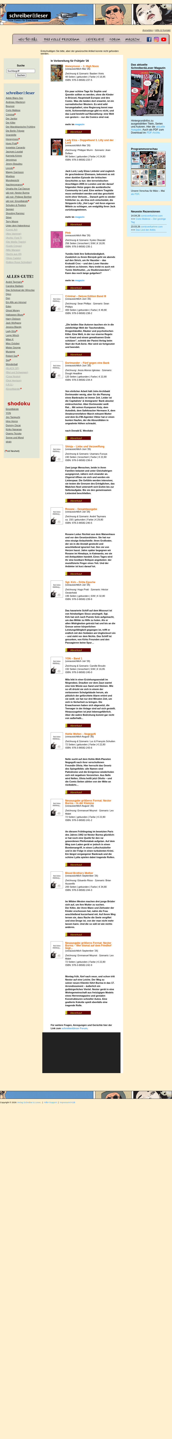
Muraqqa (10, 351)
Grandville (11, 135)
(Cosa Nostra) (13, 376)
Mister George (13, 347)
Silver (9, 217)
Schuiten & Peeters (16, 205)
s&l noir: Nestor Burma (17, 192)
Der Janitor (11, 118)
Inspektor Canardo (15, 147)
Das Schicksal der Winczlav (20, 290)
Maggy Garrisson (15, 172)
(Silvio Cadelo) (13, 258)
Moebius (10, 176)
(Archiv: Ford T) (14, 237)
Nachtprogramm (14, 184)
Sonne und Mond (15, 437)
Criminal (10, 114)
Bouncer (10, 106)
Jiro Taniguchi (13, 417)
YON (8, 413)
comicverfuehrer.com (152, 215)
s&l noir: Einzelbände (17, 201)
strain (9, 441)
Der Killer (10, 122)
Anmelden (148, 30)
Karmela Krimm (14, 155)
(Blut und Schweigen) (17, 372)
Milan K (10, 339)
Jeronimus (11, 159)
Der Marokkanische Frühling (20, 126)
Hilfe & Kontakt (163, 30)
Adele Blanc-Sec (14, 98)
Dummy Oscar (13, 425)
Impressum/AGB (67, 1102)
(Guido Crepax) (14, 246)
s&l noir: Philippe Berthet (18, 196)
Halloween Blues (14, 314)
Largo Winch (12, 335)
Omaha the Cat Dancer (18, 188)
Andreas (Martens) (15, 102)
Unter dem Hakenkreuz (18, 225)
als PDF (135, 194)
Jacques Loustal (14, 151)
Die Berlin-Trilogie (15, 130)
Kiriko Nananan (14, 429)
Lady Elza (11, 331)
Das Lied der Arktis (145, 230)
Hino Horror (12, 421)
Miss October (13, 343)
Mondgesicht (12, 180)
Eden (8, 306)
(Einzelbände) (13, 389)
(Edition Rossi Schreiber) (19, 262)
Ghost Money (13, 310)
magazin (79, 124)
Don (8, 298)
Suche (21, 65)
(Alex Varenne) (13, 233)
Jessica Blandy (13, 327)
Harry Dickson (13, 318)
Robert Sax (12, 356)
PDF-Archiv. (153, 132)
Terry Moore (12, 221)
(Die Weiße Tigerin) (16, 242)
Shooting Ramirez (15, 213)
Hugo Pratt (11, 143)
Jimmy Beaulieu (14, 163)
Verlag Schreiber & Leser (29, 1102)
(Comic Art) (12, 229)
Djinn (8, 294)
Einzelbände (12, 409)
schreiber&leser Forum (74, 1028)
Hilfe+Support (50, 1102)
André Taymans (14, 282)
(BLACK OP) (12, 368)
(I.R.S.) (9, 384)
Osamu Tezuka (13, 433)
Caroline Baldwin (15, 286)
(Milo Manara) (13, 250)
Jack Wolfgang (13, 323)
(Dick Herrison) (13, 380)
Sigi (8, 360)
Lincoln (9, 168)
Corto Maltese (13, 110)
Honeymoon (12, 139)
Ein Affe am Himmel (16, 302)
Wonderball (12, 364)
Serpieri (10, 209)
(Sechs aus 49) (14, 254)
